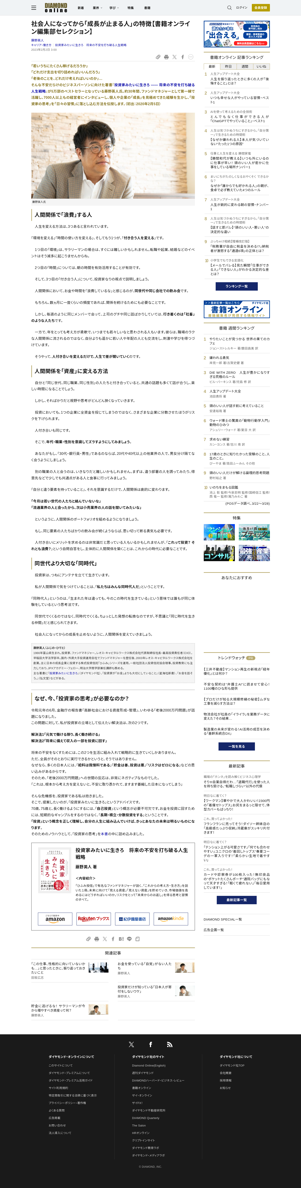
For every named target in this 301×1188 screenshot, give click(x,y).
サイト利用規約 (58, 1088)
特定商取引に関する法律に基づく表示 (73, 1095)
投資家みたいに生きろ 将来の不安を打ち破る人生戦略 (90, 45)
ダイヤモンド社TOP (232, 1065)
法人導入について (60, 1133)
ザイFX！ (137, 1103)
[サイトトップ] (51, 7)
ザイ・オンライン (142, 1095)
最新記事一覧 (237, 900)
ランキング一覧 (237, 286)
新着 (81, 8)
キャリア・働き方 (41, 45)
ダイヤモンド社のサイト (148, 1057)
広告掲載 (54, 1118)
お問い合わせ (57, 1125)
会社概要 (226, 1073)
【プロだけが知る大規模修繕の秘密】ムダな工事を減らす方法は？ (237, 701)
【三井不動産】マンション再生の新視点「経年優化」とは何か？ (237, 671)
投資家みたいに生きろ (63, 673)
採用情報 (226, 1080)
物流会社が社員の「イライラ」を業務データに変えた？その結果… (237, 716)
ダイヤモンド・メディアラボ (148, 1155)
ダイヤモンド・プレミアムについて (69, 1073)
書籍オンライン (141, 1088)
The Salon (139, 1125)
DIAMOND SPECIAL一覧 (223, 919)
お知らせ (225, 1088)
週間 (245, 66)
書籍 (147, 8)
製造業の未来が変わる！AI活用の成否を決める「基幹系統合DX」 (237, 731)
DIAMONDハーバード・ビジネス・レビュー (158, 1080)
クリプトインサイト (143, 1140)
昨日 (228, 66)
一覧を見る (236, 746)
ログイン (241, 7)
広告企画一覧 (214, 930)
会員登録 (260, 7)
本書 (104, 834)
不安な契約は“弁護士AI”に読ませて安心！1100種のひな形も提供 (237, 686)
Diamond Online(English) (149, 1065)
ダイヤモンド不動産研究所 (148, 1110)
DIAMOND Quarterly (145, 1118)
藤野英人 (37, 40)
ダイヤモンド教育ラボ (145, 1148)
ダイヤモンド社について (236, 1057)
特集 (130, 8)
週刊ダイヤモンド (143, 1073)
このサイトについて (61, 1065)
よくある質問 (57, 1110)
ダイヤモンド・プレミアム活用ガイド (71, 1080)
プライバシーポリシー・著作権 (67, 1103)
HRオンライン (141, 1133)
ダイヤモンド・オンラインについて (71, 1057)
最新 (212, 66)
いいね (261, 66)
